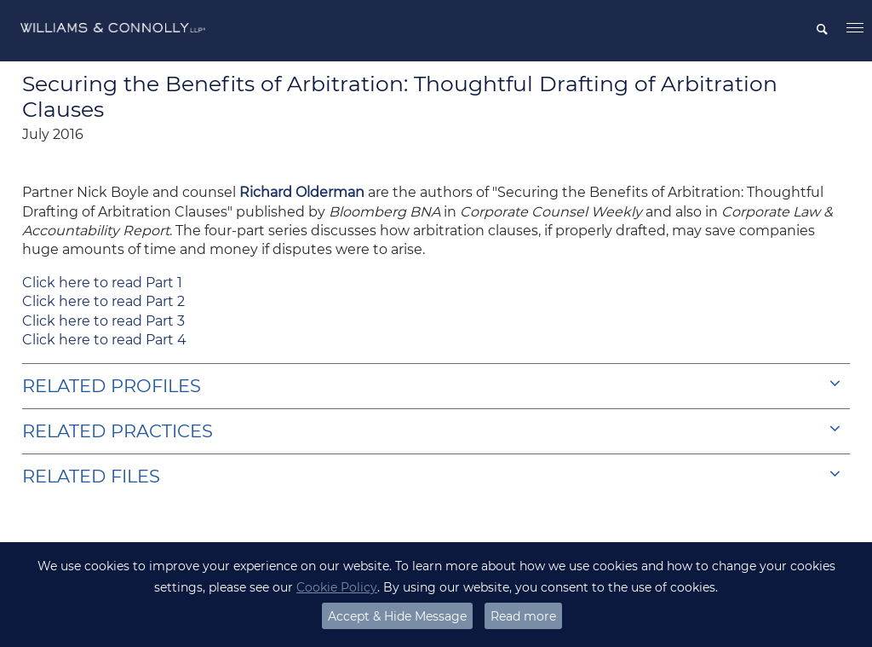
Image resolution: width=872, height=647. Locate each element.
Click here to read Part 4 (104, 340)
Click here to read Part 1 (102, 282)
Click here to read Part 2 (103, 301)
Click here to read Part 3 (103, 321)
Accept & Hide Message (397, 616)
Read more (523, 616)
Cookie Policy (336, 587)
